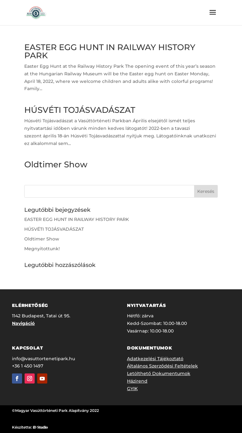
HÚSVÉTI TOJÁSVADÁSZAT (79, 110)
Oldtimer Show (55, 164)
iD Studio (40, 427)
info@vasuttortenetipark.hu (43, 358)
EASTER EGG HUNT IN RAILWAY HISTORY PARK (109, 51)
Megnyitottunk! (42, 248)
